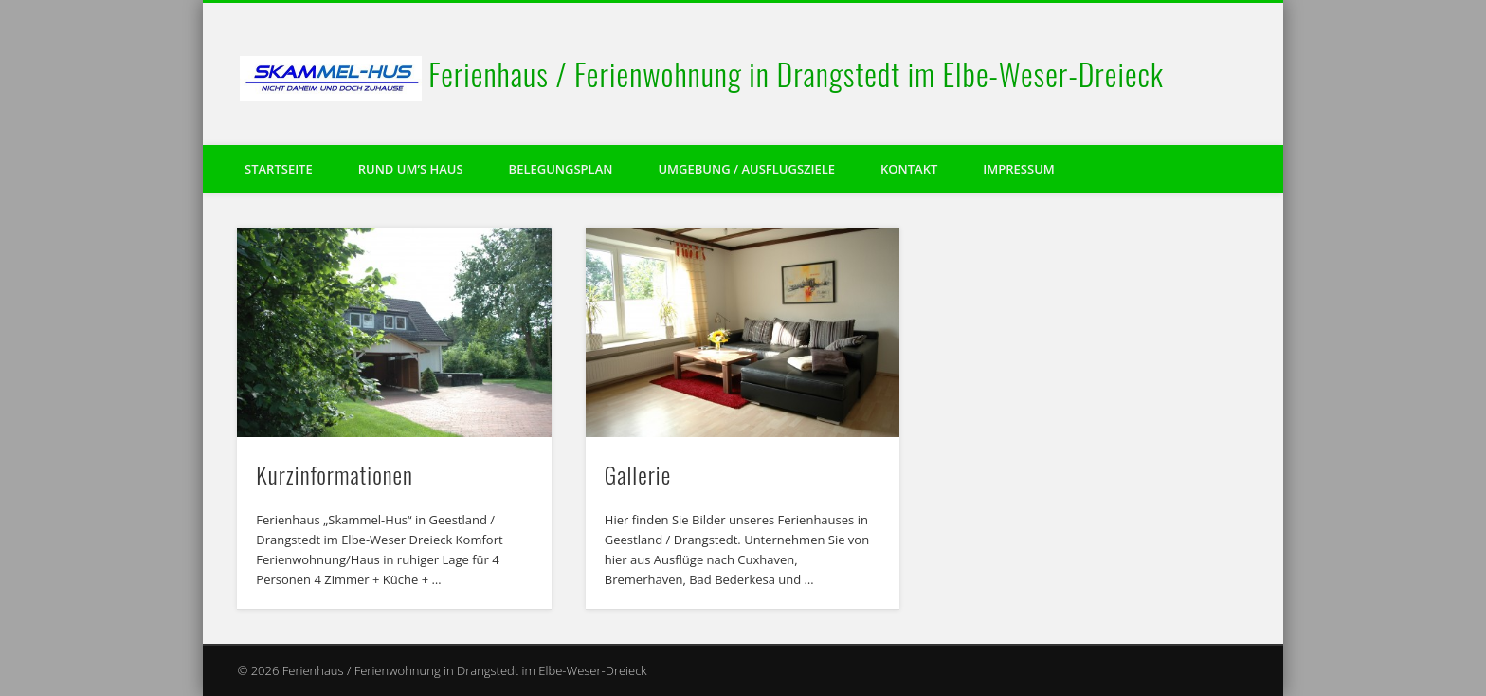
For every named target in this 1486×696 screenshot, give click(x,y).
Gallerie (638, 474)
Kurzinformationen (334, 474)
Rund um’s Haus (410, 168)
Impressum (1018, 168)
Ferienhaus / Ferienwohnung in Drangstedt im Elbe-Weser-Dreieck (796, 73)
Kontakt (908, 168)
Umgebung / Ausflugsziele (746, 168)
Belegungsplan (561, 168)
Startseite (279, 168)
